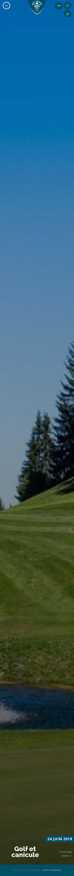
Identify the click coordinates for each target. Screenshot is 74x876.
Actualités (35, 870)
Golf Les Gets (19, 870)
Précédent (65, 852)
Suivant (66, 855)
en (59, 6)
